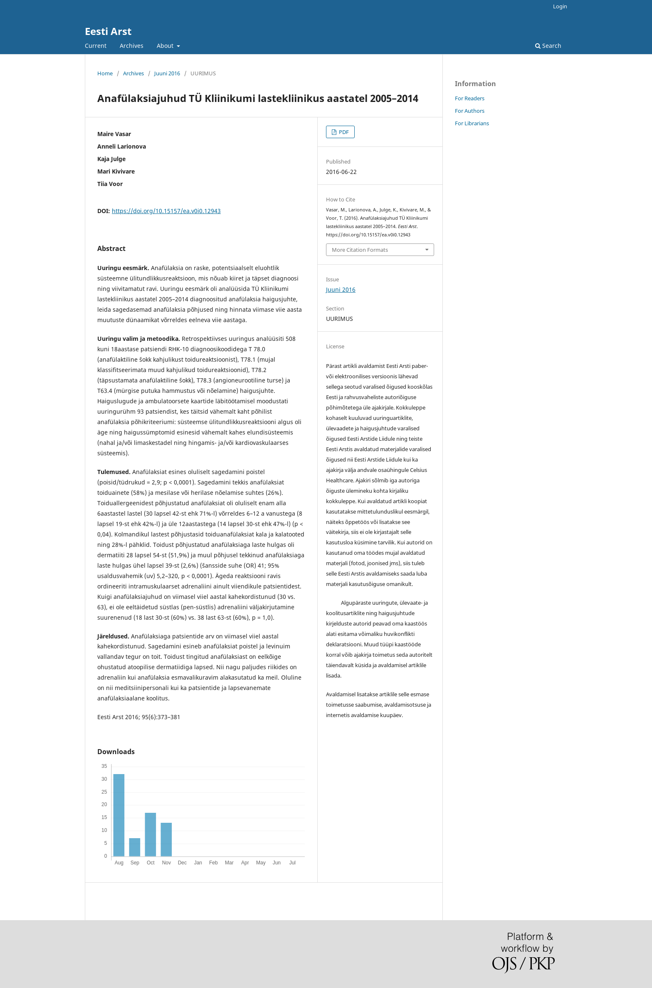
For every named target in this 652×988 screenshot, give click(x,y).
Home (105, 73)
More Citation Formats (360, 249)
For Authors (469, 110)
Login (560, 6)
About (166, 46)
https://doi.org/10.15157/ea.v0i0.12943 (166, 211)
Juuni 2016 (167, 73)
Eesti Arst (108, 31)
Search (548, 46)
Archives (131, 46)
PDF (343, 132)
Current (95, 46)
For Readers (469, 98)
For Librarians (472, 123)
